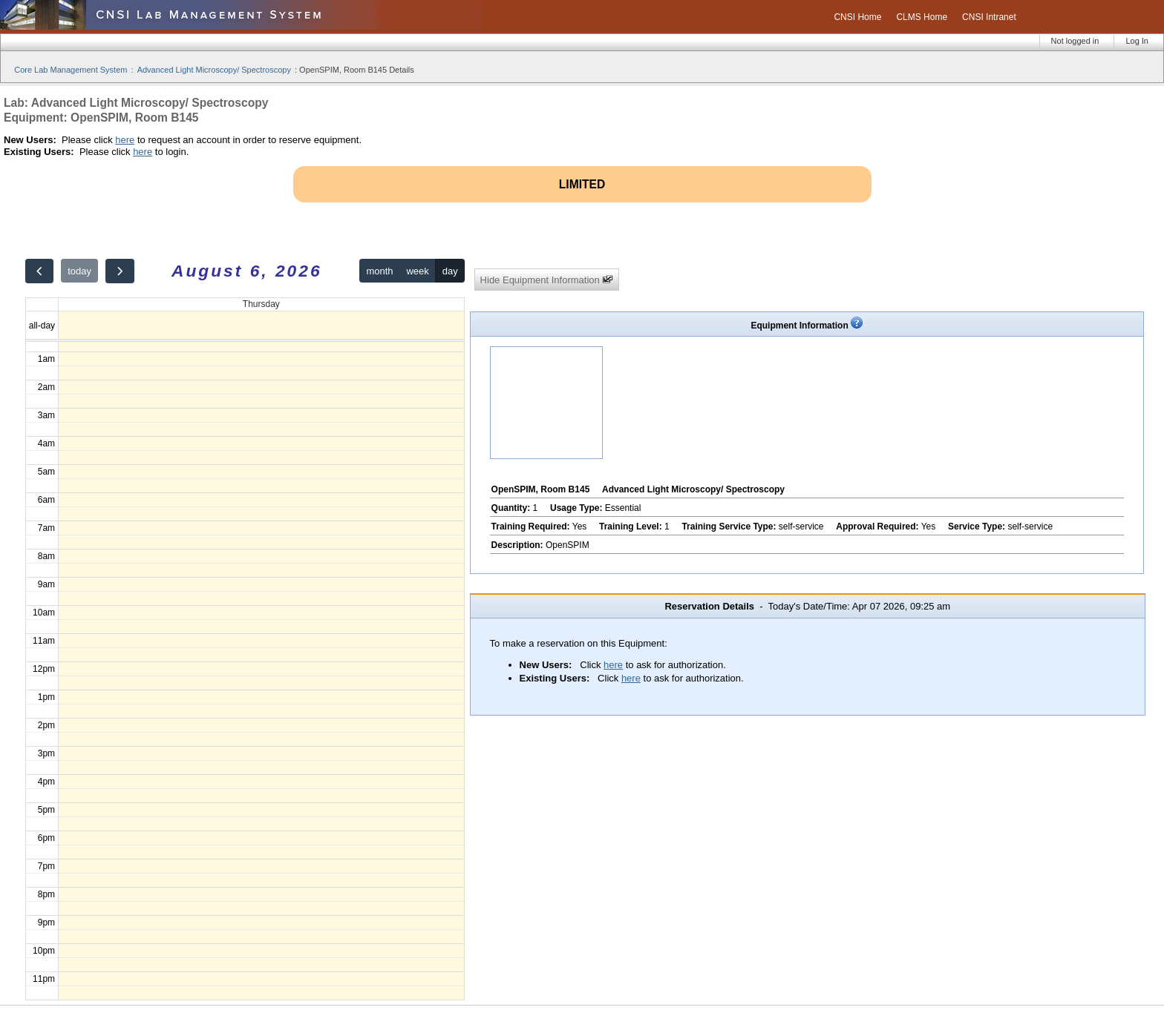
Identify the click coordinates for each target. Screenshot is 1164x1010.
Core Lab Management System (70, 69)
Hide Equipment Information (547, 279)
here (124, 139)
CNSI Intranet (989, 17)
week (417, 271)
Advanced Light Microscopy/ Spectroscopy (214, 69)
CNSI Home (857, 17)
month (379, 271)
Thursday (261, 304)
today (79, 271)
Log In (1136, 40)
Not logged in (1075, 40)
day (450, 271)
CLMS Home (921, 17)
